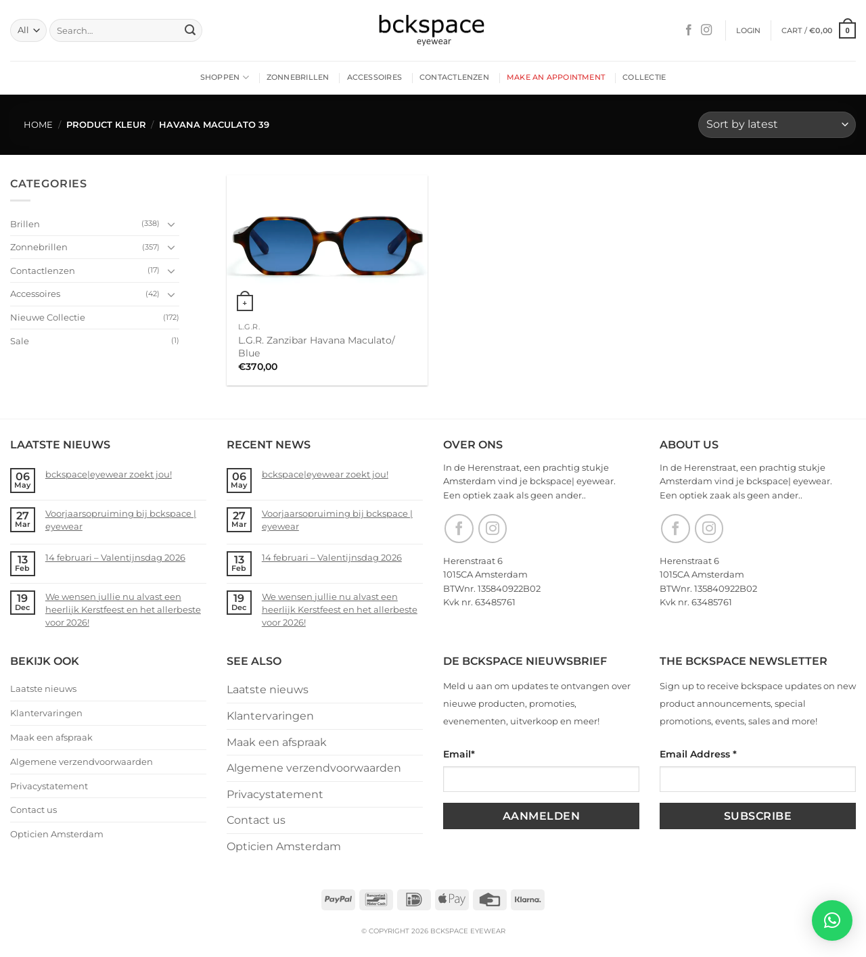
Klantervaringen (46, 712)
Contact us (33, 809)
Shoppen (224, 77)
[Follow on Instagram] (706, 30)
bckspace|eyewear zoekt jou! (108, 474)
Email (459, 754)
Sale (19, 340)
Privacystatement (49, 785)
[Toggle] (171, 224)
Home (38, 125)
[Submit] (190, 30)
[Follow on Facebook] (688, 30)
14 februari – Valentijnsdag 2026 (115, 557)
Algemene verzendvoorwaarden (81, 761)
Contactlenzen (454, 77)
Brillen (25, 223)
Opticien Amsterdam (57, 833)
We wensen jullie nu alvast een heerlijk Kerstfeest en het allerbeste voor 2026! (123, 609)
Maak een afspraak (51, 737)
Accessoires (374, 77)
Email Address (698, 754)
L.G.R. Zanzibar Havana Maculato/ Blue (316, 346)
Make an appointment (556, 77)
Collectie (644, 77)
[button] (748, 30)
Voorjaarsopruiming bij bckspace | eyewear (120, 520)
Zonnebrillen (298, 77)
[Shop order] (777, 125)
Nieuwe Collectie (47, 317)
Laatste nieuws (43, 688)
